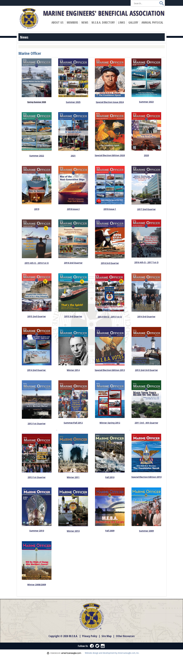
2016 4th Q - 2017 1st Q (146, 262)
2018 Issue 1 (109, 209)
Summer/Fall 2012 (73, 422)
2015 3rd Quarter (73, 316)
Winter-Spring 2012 (110, 422)
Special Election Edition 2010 (146, 477)
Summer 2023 (146, 101)
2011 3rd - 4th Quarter (146, 422)
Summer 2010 (36, 530)
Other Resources (125, 636)
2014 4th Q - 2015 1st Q (110, 316)
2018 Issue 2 (73, 209)
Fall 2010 (109, 477)
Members (73, 22)
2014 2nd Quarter (36, 370)
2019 (36, 209)
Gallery (133, 22)
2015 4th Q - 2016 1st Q (36, 263)
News (85, 22)
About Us (58, 22)
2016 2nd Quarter (73, 262)
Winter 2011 (73, 477)
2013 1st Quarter (37, 423)
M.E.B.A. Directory (103, 22)
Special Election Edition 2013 (110, 370)
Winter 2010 (73, 531)
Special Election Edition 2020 (110, 155)
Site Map (107, 636)
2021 (73, 155)
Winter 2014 (73, 370)
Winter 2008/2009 (36, 584)
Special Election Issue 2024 (110, 102)
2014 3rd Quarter (146, 316)
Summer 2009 (146, 530)
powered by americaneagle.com (64, 653)
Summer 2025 (73, 102)
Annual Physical (153, 22)
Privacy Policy (89, 636)
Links (121, 22)
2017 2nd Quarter (146, 209)
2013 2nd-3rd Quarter (146, 370)
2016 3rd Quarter (110, 263)
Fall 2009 (109, 530)
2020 (146, 155)
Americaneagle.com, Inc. (128, 653)
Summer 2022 (36, 155)
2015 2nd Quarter (36, 316)
